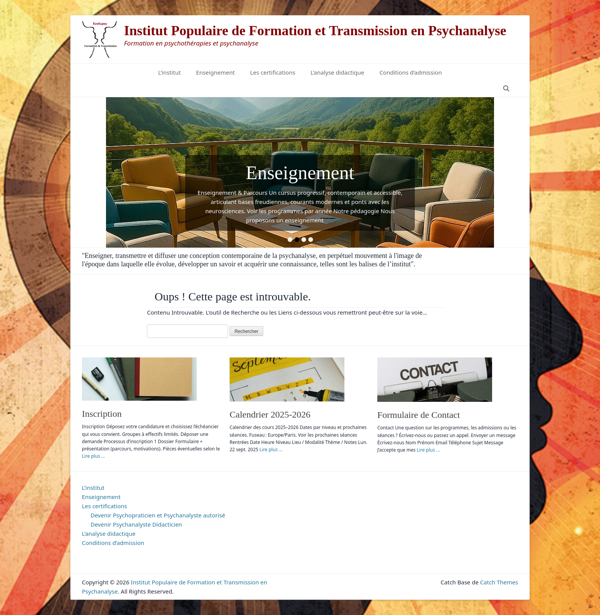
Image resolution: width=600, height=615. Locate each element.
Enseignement (215, 72)
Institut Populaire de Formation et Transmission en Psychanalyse (315, 30)
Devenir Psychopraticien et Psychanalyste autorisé (158, 515)
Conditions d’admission (411, 72)
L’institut (169, 72)
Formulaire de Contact (418, 415)
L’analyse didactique (337, 72)
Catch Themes (499, 582)
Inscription (102, 414)
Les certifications (272, 72)
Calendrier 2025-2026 (270, 414)
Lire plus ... (339, 220)
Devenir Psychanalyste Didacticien (136, 524)
